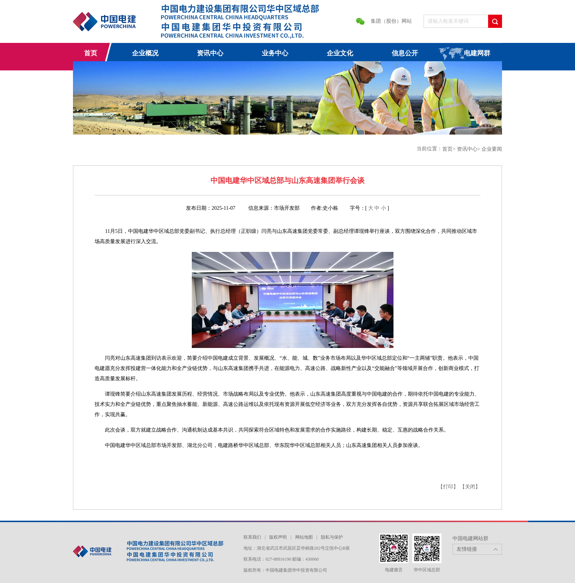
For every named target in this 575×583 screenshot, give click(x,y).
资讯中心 (210, 53)
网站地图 (304, 537)
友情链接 (467, 549)
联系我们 (252, 537)
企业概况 (145, 53)
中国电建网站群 (470, 538)
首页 (90, 53)
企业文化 (340, 53)
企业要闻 (491, 149)
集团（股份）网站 (391, 21)
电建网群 (477, 53)
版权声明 (278, 537)
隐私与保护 (332, 537)
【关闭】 (470, 486)
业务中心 (275, 53)
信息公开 (405, 53)
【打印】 (448, 486)
